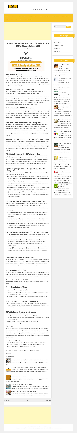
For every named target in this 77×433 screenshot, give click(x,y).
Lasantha (33, 427)
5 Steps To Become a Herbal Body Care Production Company (64, 107)
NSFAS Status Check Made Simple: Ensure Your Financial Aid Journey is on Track (27, 342)
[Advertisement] (27, 31)
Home (6, 15)
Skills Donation (38, 426)
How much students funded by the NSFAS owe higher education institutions (26, 344)
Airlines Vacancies (29, 19)
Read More (16, 381)
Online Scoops (57, 48)
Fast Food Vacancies (66, 15)
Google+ (26, 350)
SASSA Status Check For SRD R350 (18, 376)
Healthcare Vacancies (45, 15)
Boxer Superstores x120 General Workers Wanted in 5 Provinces (64, 172)
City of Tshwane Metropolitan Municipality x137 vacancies (64, 94)
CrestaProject (21, 427)
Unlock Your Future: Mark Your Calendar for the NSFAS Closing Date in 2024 (28, 44)
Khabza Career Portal (59, 45)
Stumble (32, 350)
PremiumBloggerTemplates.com (41, 427)
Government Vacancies (21, 15)
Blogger (47, 426)
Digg (37, 350)
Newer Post (6, 400)
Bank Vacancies (18, 19)
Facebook (14, 350)
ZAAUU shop (57, 51)
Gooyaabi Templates (58, 427)
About (11, 15)
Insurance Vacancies (33, 15)
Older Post (48, 400)
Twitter (21, 350)
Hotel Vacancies (56, 15)
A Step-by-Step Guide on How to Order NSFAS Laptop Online (22, 346)
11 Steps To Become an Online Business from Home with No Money (64, 159)
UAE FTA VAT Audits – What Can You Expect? (21, 384)
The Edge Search (57, 42)
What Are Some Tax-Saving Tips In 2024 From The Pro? (23, 391)
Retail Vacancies (8, 19)
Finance (30, 48)
